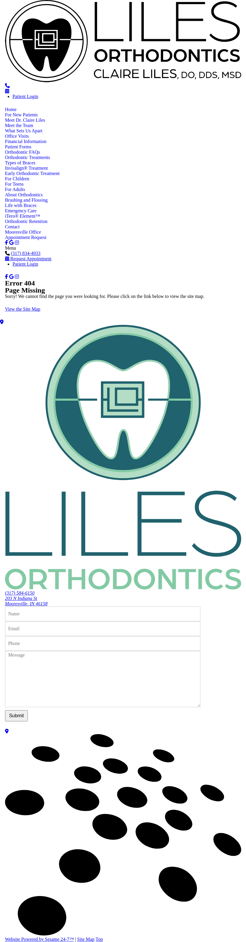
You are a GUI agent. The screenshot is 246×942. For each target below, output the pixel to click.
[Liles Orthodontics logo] (123, 80)
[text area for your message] (102, 679)
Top (99, 939)
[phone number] (7, 85)
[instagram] (17, 242)
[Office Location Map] (123, 322)
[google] (11, 242)
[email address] (102, 628)
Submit (16, 715)
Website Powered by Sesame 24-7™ (39, 939)
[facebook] (6, 242)
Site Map (85, 939)
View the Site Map (22, 309)
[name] (102, 613)
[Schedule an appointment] (7, 91)
